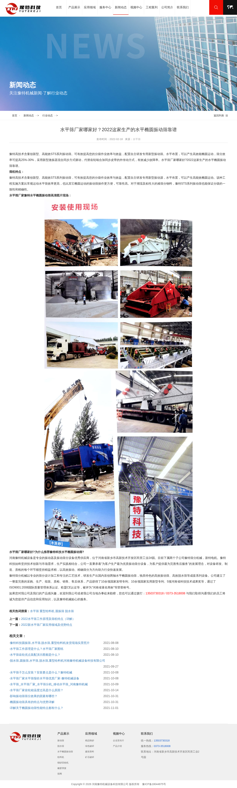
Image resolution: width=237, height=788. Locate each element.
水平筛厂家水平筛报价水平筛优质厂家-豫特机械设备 (44, 678)
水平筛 (137, 139)
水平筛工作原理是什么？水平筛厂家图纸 (36, 648)
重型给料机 (47, 611)
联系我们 (183, 7)
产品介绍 (117, 746)
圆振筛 (59, 611)
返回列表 (219, 115)
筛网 (59, 773)
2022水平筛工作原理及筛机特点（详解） (48, 618)
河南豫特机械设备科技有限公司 (110, 784)
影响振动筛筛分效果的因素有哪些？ (33, 696)
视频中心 (136, 7)
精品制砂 (89, 740)
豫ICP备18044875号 (154, 784)
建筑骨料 (89, 751)
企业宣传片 (118, 740)
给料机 (60, 757)
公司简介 (167, 7)
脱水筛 (69, 611)
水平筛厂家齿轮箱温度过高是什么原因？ (36, 690)
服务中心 (105, 7)
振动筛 (60, 740)
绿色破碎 (89, 746)
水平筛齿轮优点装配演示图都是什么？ (35, 654)
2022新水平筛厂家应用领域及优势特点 (46, 624)
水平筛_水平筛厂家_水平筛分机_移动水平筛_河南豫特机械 (49, 684)
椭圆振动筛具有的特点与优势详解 (32, 702)
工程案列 (152, 7)
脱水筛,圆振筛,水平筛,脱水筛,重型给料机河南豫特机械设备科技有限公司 (57, 660)
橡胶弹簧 (61, 768)
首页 (59, 7)
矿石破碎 (89, 757)
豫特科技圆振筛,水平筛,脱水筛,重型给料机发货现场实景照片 (49, 642)
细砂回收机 (63, 762)
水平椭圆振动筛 (65, 751)
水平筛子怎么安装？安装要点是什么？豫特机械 (41, 672)
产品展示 (74, 7)
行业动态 (47, 115)
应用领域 (90, 7)
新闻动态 (120, 10)
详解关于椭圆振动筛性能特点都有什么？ (36, 707)
